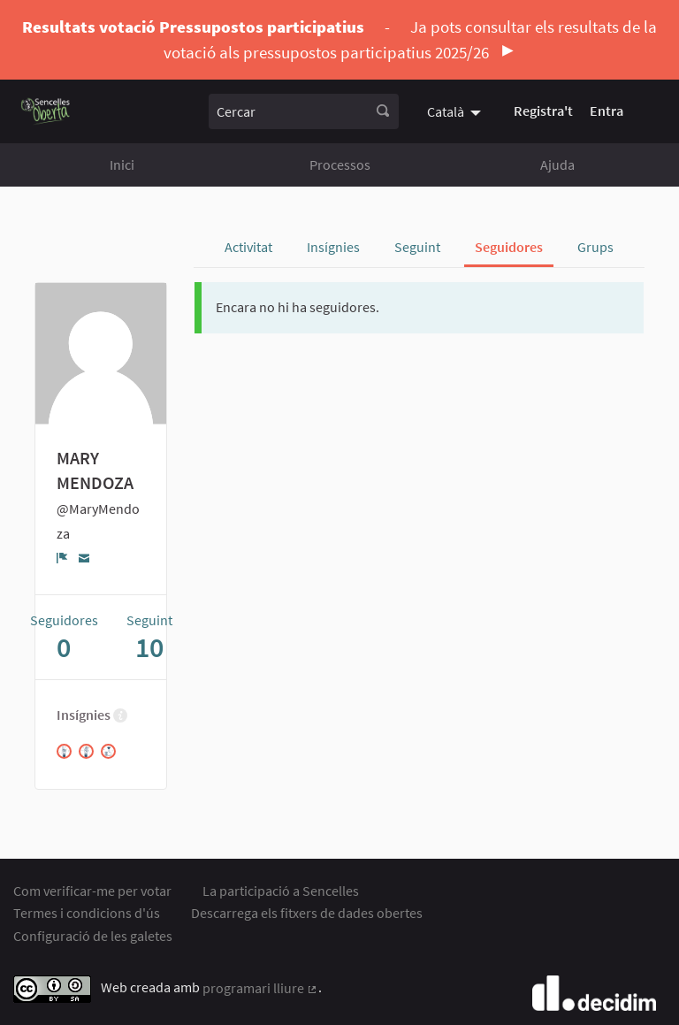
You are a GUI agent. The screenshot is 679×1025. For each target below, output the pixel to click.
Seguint (417, 247)
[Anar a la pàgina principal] (45, 111)
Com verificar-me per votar (92, 890)
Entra (606, 110)
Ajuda (557, 164)
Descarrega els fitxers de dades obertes (307, 913)
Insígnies (333, 247)
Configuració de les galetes (92, 936)
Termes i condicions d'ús (86, 913)
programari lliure (260, 988)
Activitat (248, 247)
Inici (122, 164)
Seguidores (509, 247)
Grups (595, 247)
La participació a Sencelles (280, 890)
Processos (339, 164)
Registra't (543, 110)
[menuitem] (456, 110)
